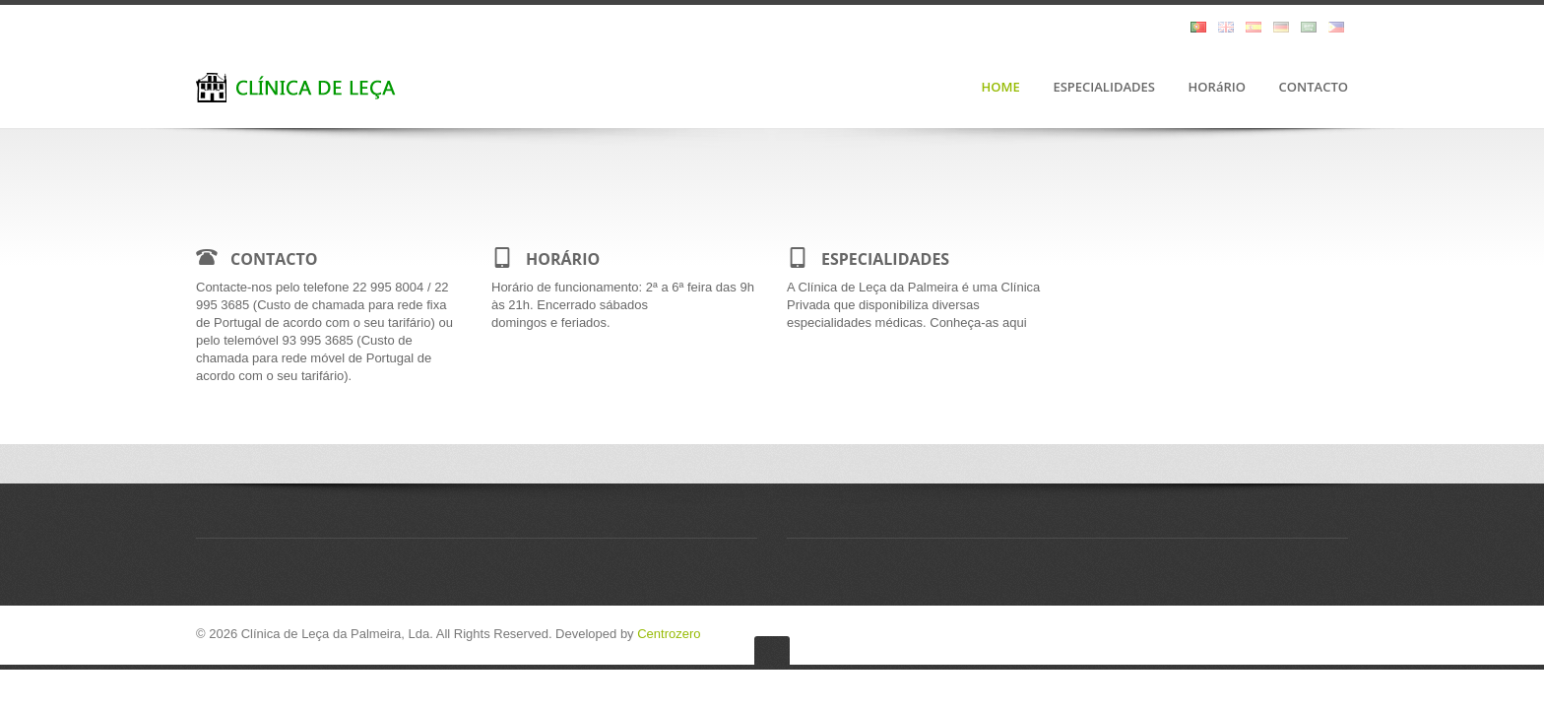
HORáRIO (1217, 88)
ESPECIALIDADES (1104, 88)
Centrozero (668, 633)
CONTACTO (1313, 88)
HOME (1001, 88)
